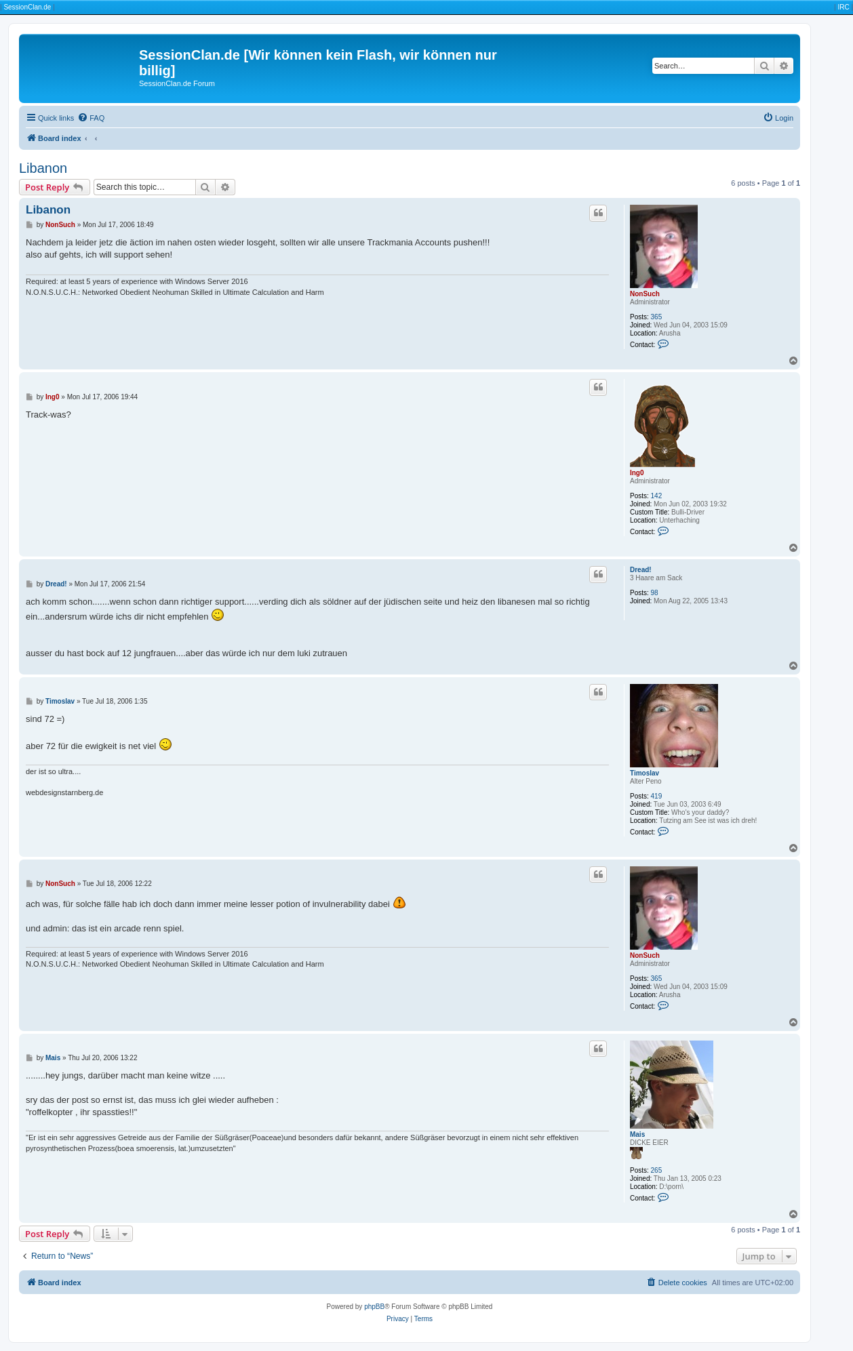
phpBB (374, 1306)
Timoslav (644, 773)
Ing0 (637, 473)
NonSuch (645, 294)
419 (656, 796)
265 (656, 1170)
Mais (637, 1134)
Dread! (641, 569)
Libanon (43, 168)
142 (656, 496)
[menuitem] (90, 118)
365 (656, 317)
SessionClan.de (27, 7)
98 (654, 593)
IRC (843, 7)
